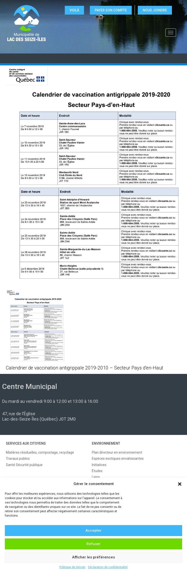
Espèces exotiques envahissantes (118, 458)
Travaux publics (18, 458)
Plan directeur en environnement (117, 452)
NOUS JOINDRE (155, 10)
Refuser (93, 544)
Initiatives (99, 465)
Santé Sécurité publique (24, 465)
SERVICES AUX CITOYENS (26, 443)
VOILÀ (74, 10)
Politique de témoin (72, 567)
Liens (96, 477)
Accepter (93, 530)
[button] (179, 484)
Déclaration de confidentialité (108, 567)
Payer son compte (111, 10)
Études (97, 471)
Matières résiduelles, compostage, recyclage (40, 452)
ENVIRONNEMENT (106, 443)
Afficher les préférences (93, 557)
